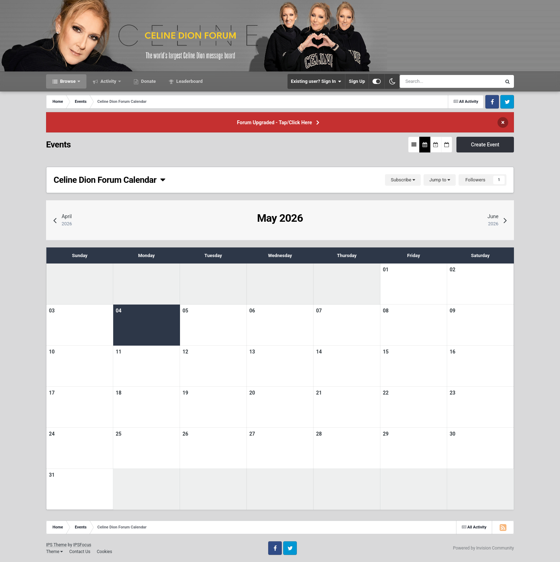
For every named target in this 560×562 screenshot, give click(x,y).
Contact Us (79, 551)
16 (452, 352)
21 (319, 393)
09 (452, 310)
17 (52, 393)
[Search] (430, 81)
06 (252, 310)
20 (252, 393)
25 (118, 434)
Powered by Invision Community (483, 548)
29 (386, 434)
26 (185, 434)
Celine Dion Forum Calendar (109, 180)
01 (386, 269)
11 (118, 352)
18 (118, 393)
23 (452, 393)
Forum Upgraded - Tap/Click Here (274, 122)
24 (52, 434)
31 (52, 475)
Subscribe (403, 179)
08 (386, 310)
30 (452, 434)
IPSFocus (82, 544)
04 (118, 310)
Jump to (439, 179)
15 (386, 352)
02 (452, 269)
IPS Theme (56, 544)
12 (185, 352)
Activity (108, 81)
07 (319, 310)
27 (252, 434)
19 (185, 393)
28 (319, 434)
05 (185, 310)
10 (52, 352)
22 (386, 393)
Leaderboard (188, 81)
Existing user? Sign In (316, 81)
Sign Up (357, 81)
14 (319, 352)
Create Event (485, 144)
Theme (54, 551)
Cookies (104, 551)
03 (52, 310)
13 (252, 352)
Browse (68, 81)
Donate (148, 81)
